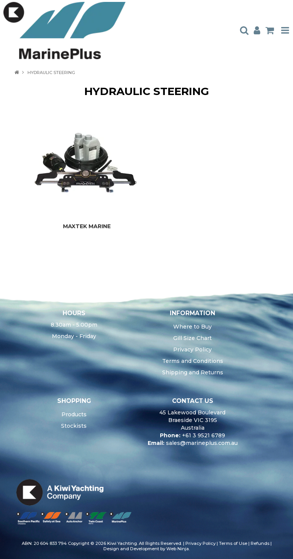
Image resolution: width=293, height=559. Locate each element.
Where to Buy (192, 326)
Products (74, 414)
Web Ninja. (178, 548)
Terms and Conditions (192, 361)
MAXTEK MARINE (87, 226)
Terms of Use (233, 543)
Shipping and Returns (192, 372)
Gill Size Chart (192, 338)
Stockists (74, 425)
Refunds (260, 543)
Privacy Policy (192, 349)
